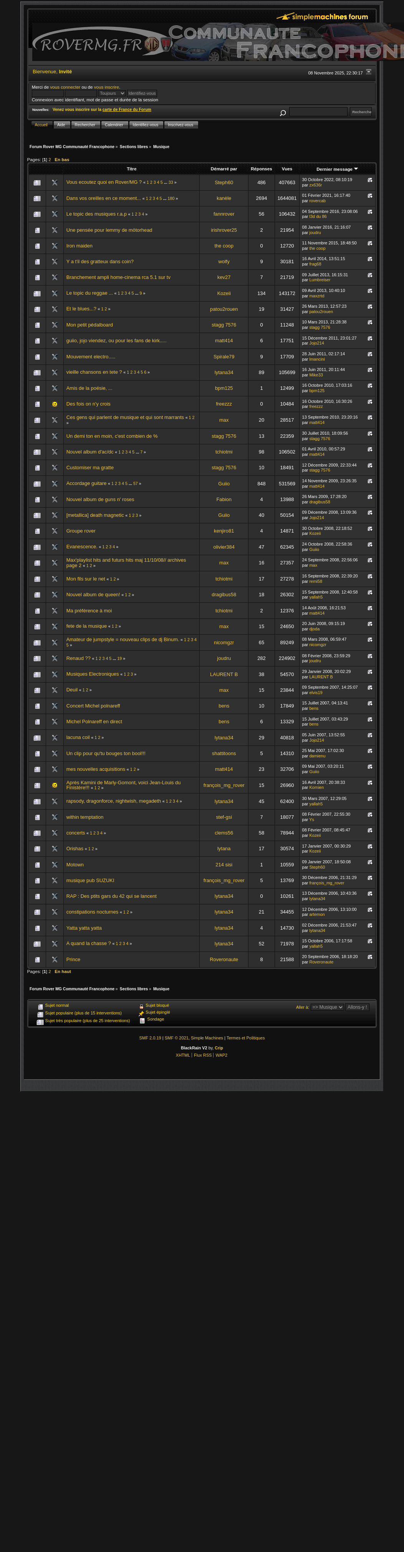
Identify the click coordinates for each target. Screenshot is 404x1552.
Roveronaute (224, 959)
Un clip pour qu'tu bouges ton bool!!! (106, 753)
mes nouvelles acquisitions (96, 769)
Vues (287, 168)
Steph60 (224, 182)
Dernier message (337, 169)
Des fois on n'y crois (88, 404)
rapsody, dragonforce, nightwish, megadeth (113, 801)
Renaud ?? (78, 658)
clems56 (224, 833)
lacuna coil (78, 737)
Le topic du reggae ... (90, 293)
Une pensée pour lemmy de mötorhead (109, 230)
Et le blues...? (81, 309)
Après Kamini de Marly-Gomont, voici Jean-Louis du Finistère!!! (123, 785)
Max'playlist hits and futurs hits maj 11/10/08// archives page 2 (126, 562)
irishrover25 (224, 230)
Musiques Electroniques (92, 674)
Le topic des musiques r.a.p (96, 214)
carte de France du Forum (127, 109)
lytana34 (224, 372)
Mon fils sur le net (85, 579)
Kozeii (224, 293)
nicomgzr (224, 642)
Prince (73, 959)
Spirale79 (224, 357)
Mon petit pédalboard (89, 325)
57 (135, 483)
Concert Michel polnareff (93, 706)
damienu (317, 756)
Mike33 (316, 375)
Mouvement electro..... (91, 357)
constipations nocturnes (93, 912)
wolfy (224, 261)
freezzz (224, 404)
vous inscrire (106, 86)
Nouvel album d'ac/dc (90, 452)
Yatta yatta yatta (84, 928)
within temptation (85, 817)
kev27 (223, 277)
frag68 (315, 264)
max (223, 420)
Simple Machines (207, 1038)
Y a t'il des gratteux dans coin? (100, 261)
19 (119, 658)
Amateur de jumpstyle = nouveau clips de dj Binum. (122, 639)
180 (171, 198)
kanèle (224, 198)
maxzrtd (316, 296)
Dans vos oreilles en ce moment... (103, 198)
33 (171, 182)
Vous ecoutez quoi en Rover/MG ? (104, 182)
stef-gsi (224, 817)
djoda (314, 629)
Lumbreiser (319, 279)
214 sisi (223, 865)
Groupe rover (81, 531)
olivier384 (224, 547)
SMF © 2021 (177, 1038)
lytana (223, 848)
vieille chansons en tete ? (94, 372)
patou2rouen (224, 309)
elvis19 (315, 692)
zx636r (315, 185)
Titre (131, 168)
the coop (223, 246)
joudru (315, 232)
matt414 (224, 340)
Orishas (74, 848)
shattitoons (224, 753)
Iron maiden (79, 246)
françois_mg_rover (224, 785)
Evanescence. (82, 546)
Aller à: (302, 1007)
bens (224, 706)
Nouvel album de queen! (93, 594)
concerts (76, 833)
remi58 (315, 581)
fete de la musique (86, 626)
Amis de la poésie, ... (89, 388)
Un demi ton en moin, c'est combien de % (112, 436)
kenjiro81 (224, 531)
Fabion (223, 499)
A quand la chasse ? (88, 943)
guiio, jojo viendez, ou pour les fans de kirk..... (116, 340)
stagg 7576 (224, 325)
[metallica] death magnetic (95, 515)
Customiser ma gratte (90, 467)
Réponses (261, 168)
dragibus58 (319, 502)
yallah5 (316, 597)
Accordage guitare (86, 483)
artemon (317, 914)
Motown (75, 865)
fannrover (224, 214)
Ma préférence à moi (89, 611)
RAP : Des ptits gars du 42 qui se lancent (111, 896)
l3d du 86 (317, 216)
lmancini (317, 359)
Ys (311, 819)
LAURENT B (224, 674)
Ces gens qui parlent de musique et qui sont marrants (125, 417)
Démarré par (224, 168)
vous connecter (65, 86)
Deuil (72, 690)
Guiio (224, 484)
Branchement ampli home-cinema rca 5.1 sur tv (118, 277)
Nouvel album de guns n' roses (100, 499)
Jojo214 (316, 343)
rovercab (317, 200)
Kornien (316, 787)
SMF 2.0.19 (150, 1038)
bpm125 (224, 388)
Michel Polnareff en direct (94, 721)
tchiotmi (223, 452)
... (166, 182)
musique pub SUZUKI (90, 880)
